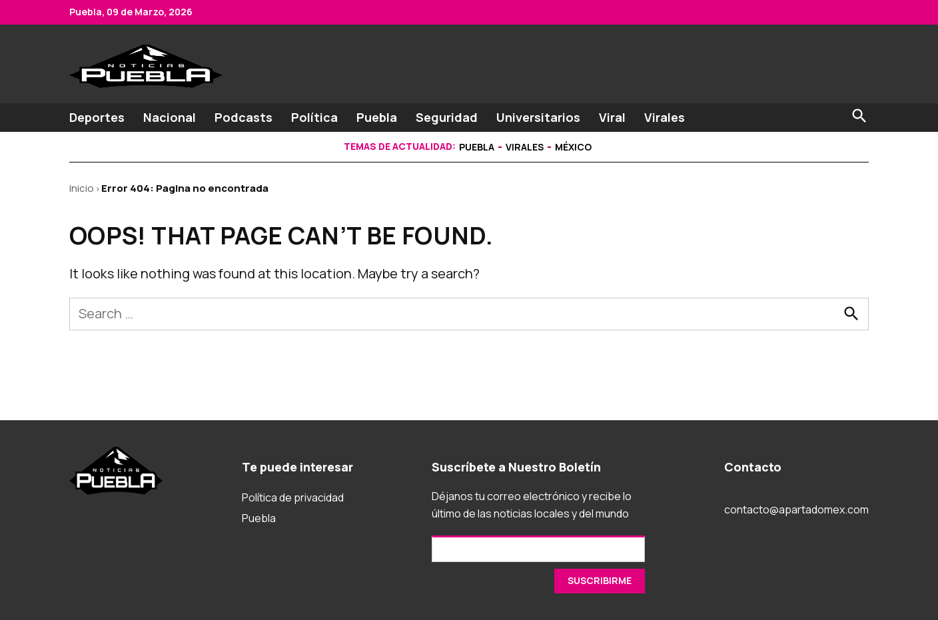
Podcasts (243, 117)
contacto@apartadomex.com (796, 509)
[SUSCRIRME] (599, 581)
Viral (612, 117)
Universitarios (538, 117)
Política (314, 117)
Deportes (97, 117)
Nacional (169, 117)
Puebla (376, 117)
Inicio (81, 188)
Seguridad (447, 117)
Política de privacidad (293, 497)
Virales (664, 117)
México (573, 147)
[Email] (538, 548)
